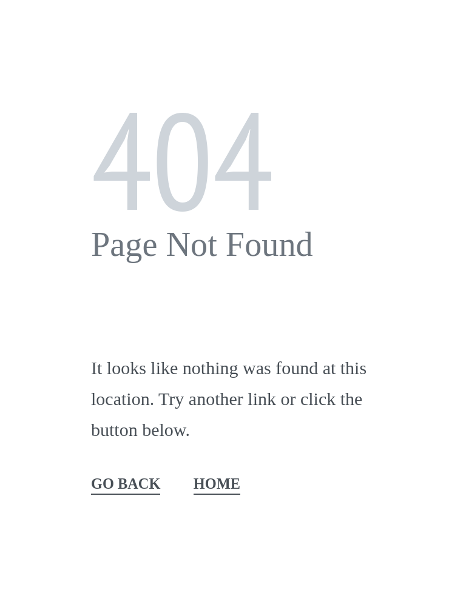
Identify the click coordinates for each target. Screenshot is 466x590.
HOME (217, 484)
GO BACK (125, 484)
